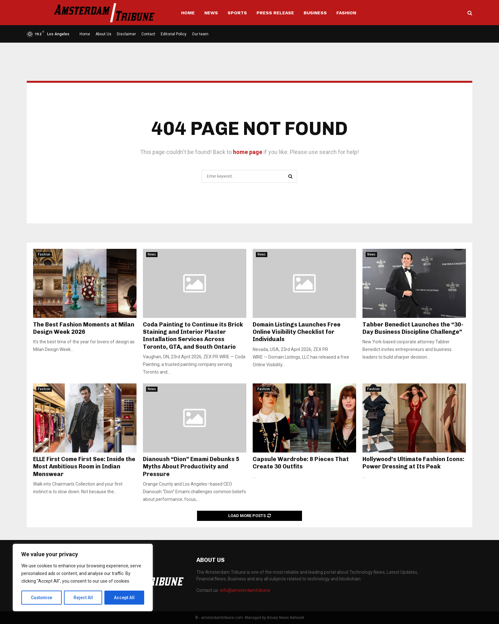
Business (315, 12)
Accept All (124, 597)
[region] (83, 577)
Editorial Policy (173, 34)
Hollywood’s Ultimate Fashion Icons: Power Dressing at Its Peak (413, 463)
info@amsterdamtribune (245, 590)
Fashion (346, 12)
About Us (103, 34)
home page (247, 152)
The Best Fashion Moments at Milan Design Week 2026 (83, 328)
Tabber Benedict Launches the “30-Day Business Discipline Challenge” (412, 328)
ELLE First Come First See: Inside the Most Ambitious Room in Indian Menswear (84, 467)
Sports (237, 12)
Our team (200, 34)
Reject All (84, 597)
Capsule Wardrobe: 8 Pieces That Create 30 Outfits (301, 463)
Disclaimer (126, 34)
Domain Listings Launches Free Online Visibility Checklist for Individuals (297, 332)
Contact (148, 34)
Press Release (275, 12)
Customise (42, 597)
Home (188, 12)
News (211, 12)
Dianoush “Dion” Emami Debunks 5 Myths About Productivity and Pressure (191, 467)
